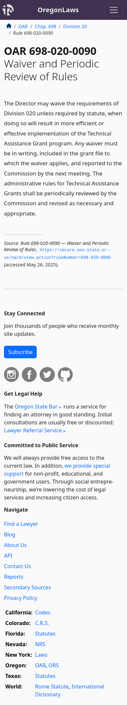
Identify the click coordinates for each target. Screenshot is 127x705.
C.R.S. (42, 623)
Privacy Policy (20, 598)
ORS (54, 665)
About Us (15, 545)
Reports (13, 576)
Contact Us (17, 566)
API (8, 555)
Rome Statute (52, 686)
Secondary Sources (27, 587)
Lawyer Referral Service (33, 430)
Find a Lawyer (21, 524)
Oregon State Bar (36, 406)
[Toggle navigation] (114, 10)
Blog (9, 534)
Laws (41, 654)
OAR (23, 26)
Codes (42, 612)
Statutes (45, 633)
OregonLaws (58, 9)
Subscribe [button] (20, 352)
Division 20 (75, 26)
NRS (40, 644)
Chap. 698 (45, 26)
